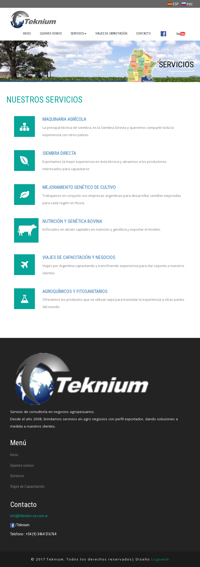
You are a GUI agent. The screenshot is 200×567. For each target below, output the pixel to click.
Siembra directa (59, 153)
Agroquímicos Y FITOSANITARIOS (75, 291)
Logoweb (160, 559)
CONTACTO (143, 33)
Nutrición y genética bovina (72, 221)
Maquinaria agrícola (64, 119)
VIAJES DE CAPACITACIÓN (111, 33)
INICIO (27, 33)
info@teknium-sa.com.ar (29, 515)
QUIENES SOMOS (51, 33)
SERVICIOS (78, 33)
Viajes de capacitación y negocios (78, 257)
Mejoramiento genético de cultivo (79, 187)
